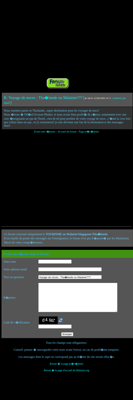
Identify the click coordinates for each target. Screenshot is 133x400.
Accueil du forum (67, 131)
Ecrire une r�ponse (44, 131)
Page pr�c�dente (89, 131)
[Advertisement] (43, 45)
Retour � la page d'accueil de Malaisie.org (66, 376)
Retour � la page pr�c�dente (66, 369)
